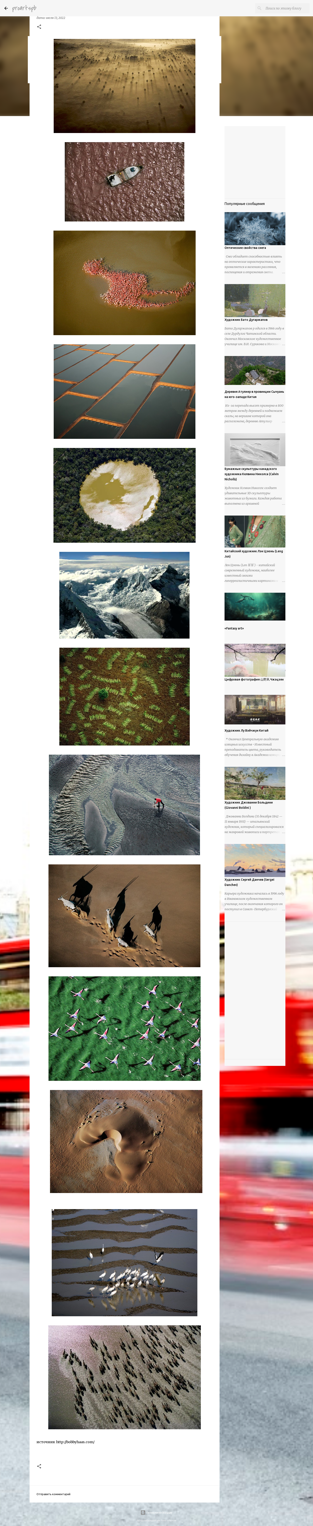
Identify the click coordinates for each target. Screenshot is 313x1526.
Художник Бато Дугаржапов (246, 319)
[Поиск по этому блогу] (287, 8)
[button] (39, 27)
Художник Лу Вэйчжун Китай (246, 730)
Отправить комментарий (53, 1494)
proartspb (24, 8)
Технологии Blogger (156, 1512)
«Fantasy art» (234, 628)
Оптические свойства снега (245, 248)
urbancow (171, 1520)
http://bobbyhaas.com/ (75, 1442)
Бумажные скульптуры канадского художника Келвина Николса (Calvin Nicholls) (252, 474)
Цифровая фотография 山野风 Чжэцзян (254, 679)
